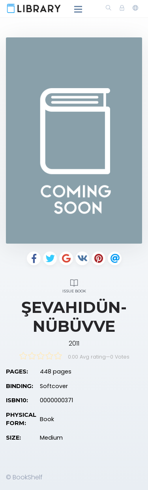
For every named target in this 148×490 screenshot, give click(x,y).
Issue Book (74, 285)
